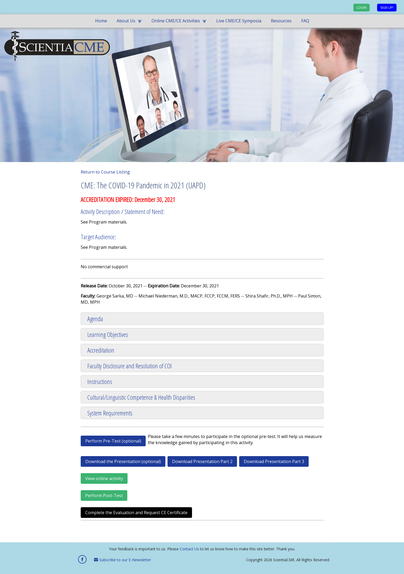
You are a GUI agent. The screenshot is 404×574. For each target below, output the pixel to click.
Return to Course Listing (105, 172)
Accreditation (100, 350)
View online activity (104, 478)
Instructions (99, 381)
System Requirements (109, 412)
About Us (126, 21)
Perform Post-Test (104, 495)
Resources (281, 21)
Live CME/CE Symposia (238, 21)
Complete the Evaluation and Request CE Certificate (136, 512)
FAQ (305, 21)
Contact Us (189, 548)
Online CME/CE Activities (176, 21)
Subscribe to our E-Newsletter (122, 559)
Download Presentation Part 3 (274, 461)
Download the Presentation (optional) (123, 461)
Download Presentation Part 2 (202, 461)
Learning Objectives (107, 334)
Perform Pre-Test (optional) (113, 441)
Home (101, 21)
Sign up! (386, 7)
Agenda (95, 318)
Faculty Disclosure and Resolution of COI (129, 365)
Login (361, 7)
